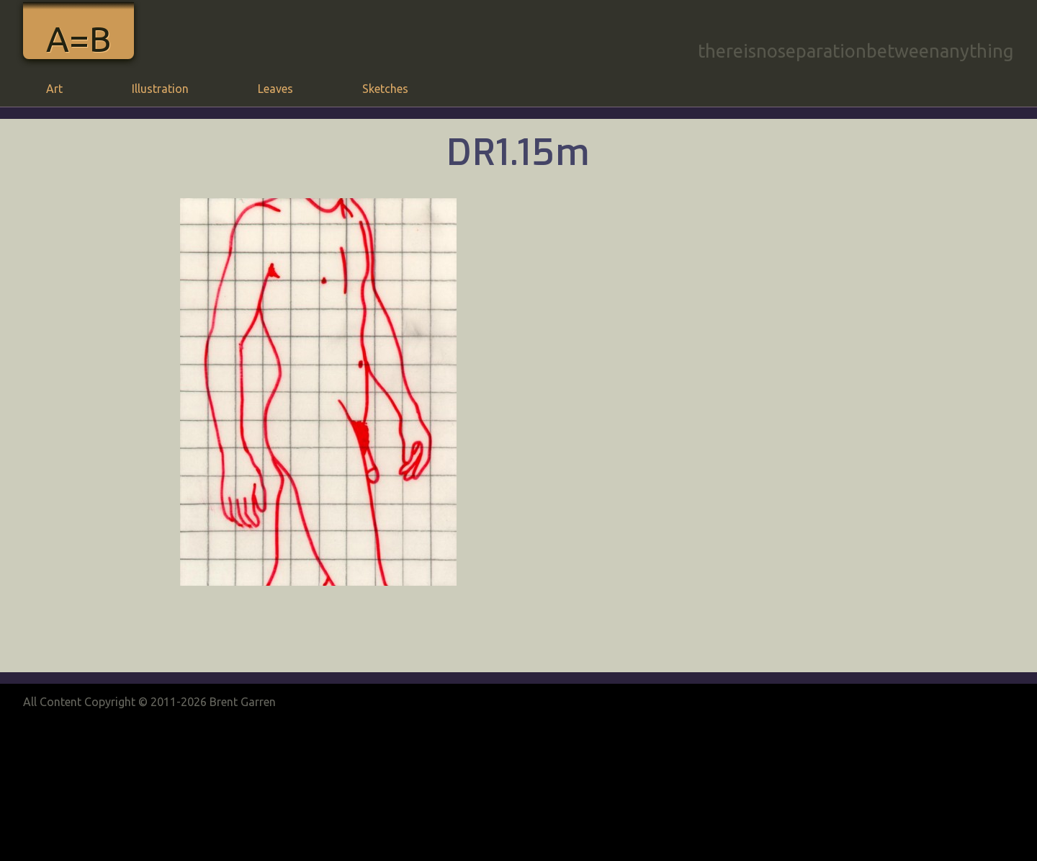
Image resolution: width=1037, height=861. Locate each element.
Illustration (160, 88)
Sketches (385, 88)
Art (54, 88)
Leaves (275, 88)
